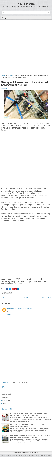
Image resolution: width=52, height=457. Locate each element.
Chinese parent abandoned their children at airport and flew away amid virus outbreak (24, 83)
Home (4, 75)
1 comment (4, 88)
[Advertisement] (26, 48)
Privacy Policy (7, 394)
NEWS (9, 75)
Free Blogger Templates (44, 455)
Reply (9, 314)
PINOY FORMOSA (26, 3)
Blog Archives (23, 382)
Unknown (10, 309)
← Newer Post (6, 297)
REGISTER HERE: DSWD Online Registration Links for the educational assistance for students (29, 414)
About (4, 403)
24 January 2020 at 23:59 (23, 309)
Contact (5, 397)
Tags (13, 382)
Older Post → (46, 297)
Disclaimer (6, 400)
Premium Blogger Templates (20, 455)
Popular (5, 382)
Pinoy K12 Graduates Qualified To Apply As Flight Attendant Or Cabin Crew (27, 425)
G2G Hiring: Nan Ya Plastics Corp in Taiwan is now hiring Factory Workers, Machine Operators (30, 436)
